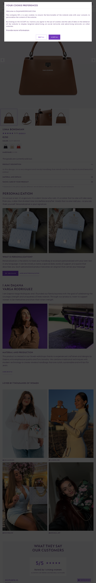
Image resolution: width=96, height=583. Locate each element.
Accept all (54, 37)
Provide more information (17, 30)
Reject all (41, 37)
